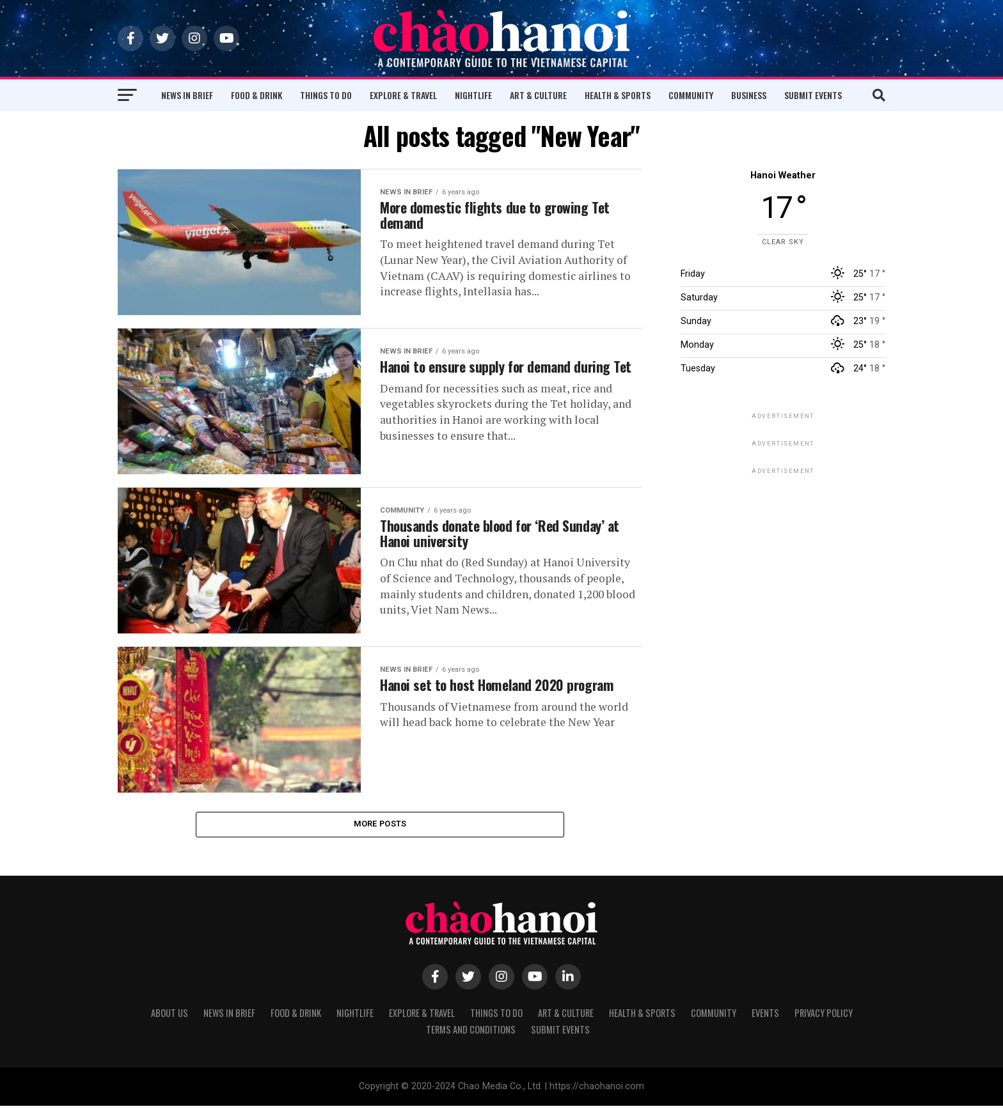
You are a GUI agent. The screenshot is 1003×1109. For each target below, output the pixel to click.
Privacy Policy (823, 1016)
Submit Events (813, 95)
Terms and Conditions (471, 1032)
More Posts (380, 825)
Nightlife (473, 95)
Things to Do (326, 95)
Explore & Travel (403, 95)
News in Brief (187, 95)
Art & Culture (538, 95)
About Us (169, 1016)
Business (748, 95)
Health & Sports (618, 95)
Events (765, 1016)
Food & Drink (256, 95)
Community (690, 95)
